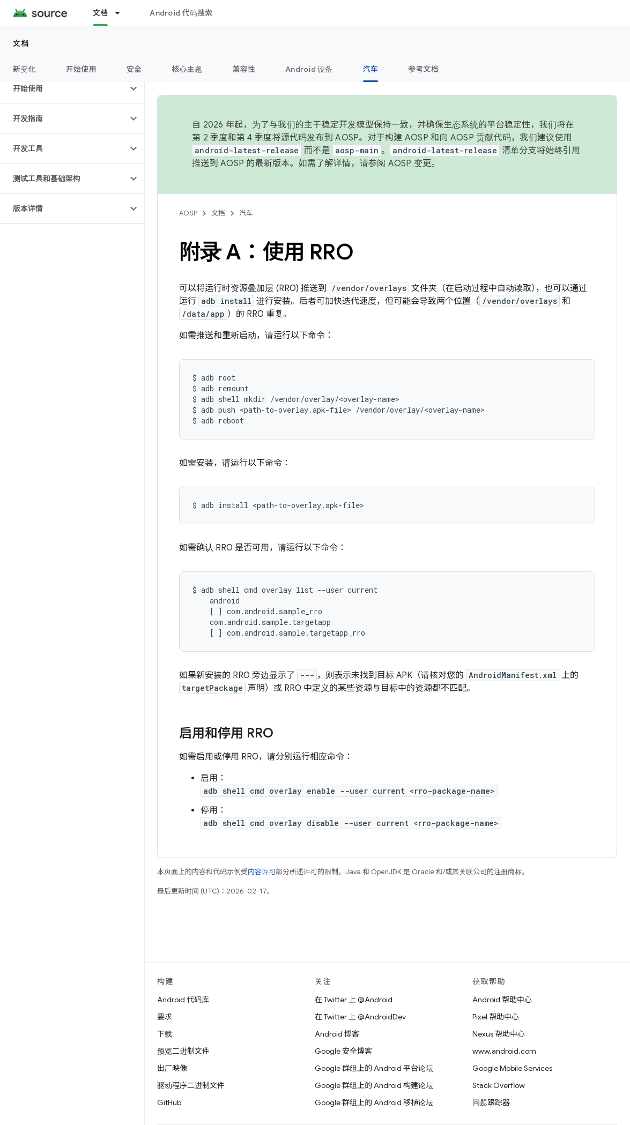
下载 (164, 1034)
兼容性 (243, 69)
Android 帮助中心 (502, 999)
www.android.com (504, 1051)
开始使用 (81, 69)
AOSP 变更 (410, 163)
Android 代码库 (183, 999)
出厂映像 (172, 1068)
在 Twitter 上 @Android (353, 999)
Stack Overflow (498, 1085)
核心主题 (187, 69)
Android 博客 (337, 1034)
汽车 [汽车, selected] (371, 69)
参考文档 (423, 69)
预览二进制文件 (183, 1051)
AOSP (188, 213)
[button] (63, 88)
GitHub (169, 1102)
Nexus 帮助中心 (498, 1034)
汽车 (246, 213)
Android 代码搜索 (181, 13)
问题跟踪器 (491, 1102)
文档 (21, 43)
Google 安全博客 (343, 1051)
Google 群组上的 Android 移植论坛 (374, 1102)
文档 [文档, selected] (100, 13)
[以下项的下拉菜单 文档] (122, 13)
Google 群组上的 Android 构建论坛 (374, 1085)
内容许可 (262, 871)
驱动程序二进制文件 (191, 1085)
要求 (164, 1017)
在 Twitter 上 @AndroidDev (360, 1017)
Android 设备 (309, 69)
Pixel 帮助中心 (495, 1017)
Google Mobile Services (512, 1068)
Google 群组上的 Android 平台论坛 (374, 1068)
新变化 (24, 69)
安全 (134, 69)
